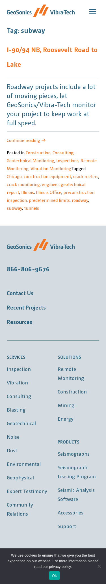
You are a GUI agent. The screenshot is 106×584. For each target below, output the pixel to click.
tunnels (31, 208)
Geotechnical (21, 423)
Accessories (70, 512)
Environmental (24, 463)
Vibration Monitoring (51, 168)
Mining (66, 405)
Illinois (27, 192)
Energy (65, 418)
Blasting (16, 409)
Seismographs (74, 453)
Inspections (67, 160)
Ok (54, 576)
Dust (12, 450)
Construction (38, 152)
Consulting (63, 152)
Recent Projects (26, 307)
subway (14, 208)
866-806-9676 (28, 268)
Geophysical (20, 477)
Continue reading (26, 140)
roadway (80, 200)
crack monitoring (23, 184)
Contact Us (20, 293)
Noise (13, 436)
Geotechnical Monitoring (30, 160)
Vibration (17, 382)
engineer (50, 184)
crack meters (85, 176)
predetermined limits (49, 200)
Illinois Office (48, 192)
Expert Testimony (27, 491)
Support (67, 526)
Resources (19, 321)
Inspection (19, 368)
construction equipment (47, 176)
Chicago (14, 176)
